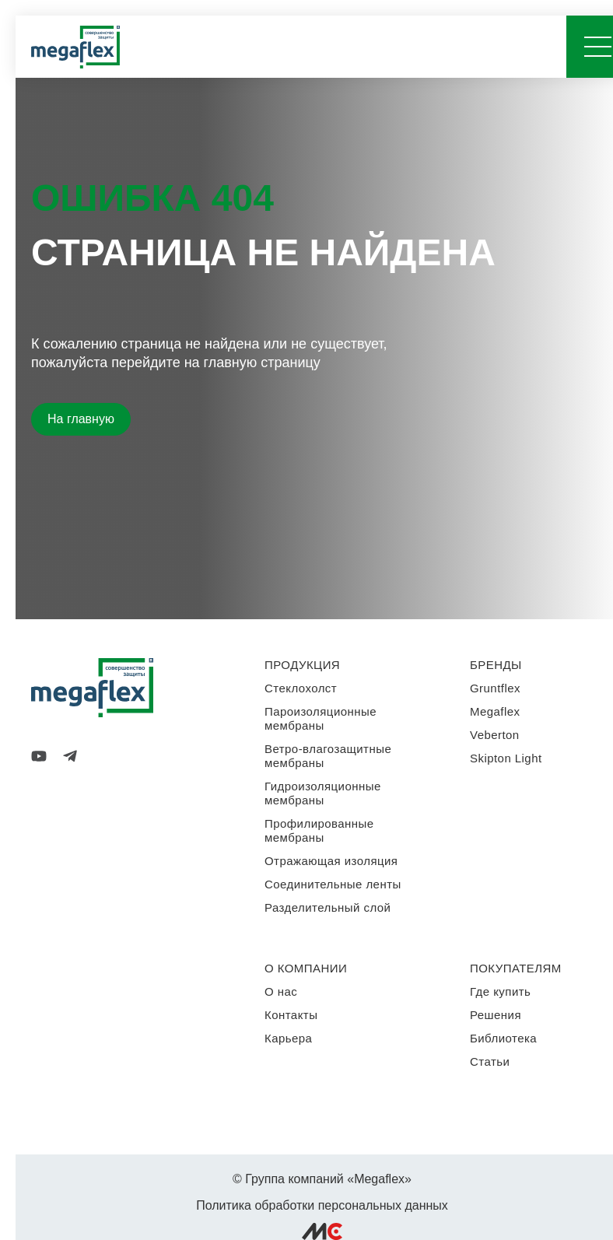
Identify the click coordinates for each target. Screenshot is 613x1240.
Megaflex (495, 711)
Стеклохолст (300, 688)
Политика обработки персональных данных (322, 1205)
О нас (280, 991)
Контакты (290, 1014)
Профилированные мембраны (319, 830)
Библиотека (503, 1038)
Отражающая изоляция (331, 860)
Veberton (495, 734)
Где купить (500, 991)
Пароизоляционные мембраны (320, 718)
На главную (80, 419)
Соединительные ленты (332, 884)
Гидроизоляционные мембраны (322, 793)
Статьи (490, 1061)
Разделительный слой (327, 907)
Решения (495, 1014)
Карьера (288, 1038)
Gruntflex (495, 688)
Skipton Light (506, 758)
